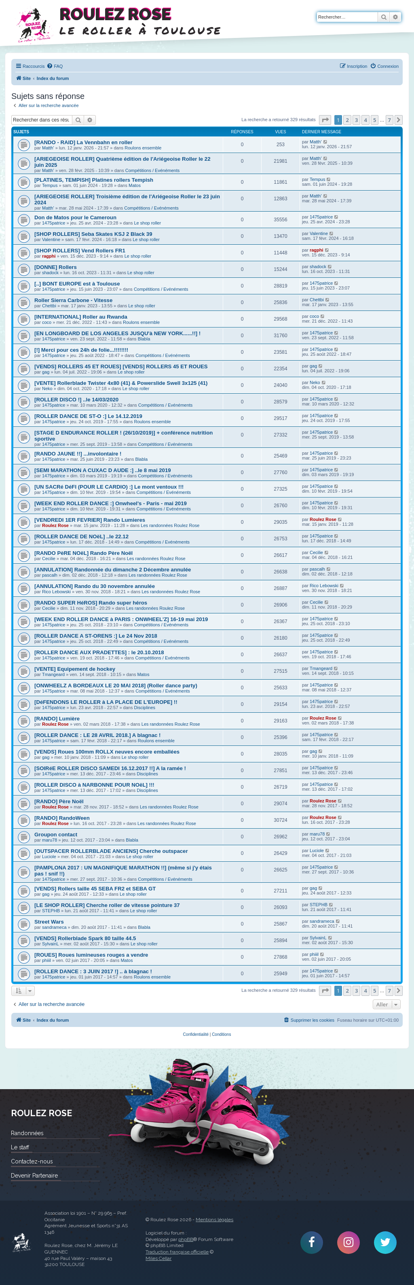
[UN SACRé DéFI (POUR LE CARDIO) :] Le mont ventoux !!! (109, 487)
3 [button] (356, 120)
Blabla (144, 338)
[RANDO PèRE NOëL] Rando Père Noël (83, 553)
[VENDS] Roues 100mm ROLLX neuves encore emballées (107, 752)
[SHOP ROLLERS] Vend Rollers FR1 (79, 251)
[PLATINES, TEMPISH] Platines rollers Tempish (93, 180)
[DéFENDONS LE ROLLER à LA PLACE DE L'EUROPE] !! (105, 702)
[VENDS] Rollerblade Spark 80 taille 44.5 (85, 938)
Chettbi (49, 305)
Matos (135, 185)
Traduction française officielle (177, 1252)
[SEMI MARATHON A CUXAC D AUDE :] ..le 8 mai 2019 (102, 470)
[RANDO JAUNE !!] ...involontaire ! (77, 454)
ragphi (49, 256)
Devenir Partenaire (34, 1175)
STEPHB (51, 910)
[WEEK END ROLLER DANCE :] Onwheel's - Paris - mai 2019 (110, 503)
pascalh (49, 575)
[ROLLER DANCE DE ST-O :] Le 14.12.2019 (88, 416)
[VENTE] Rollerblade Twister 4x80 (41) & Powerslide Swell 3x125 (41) (121, 383)
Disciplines (145, 707)
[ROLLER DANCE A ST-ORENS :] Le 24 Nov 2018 (95, 636)
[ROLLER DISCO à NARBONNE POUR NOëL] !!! (94, 785)
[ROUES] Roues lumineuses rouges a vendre (91, 955)
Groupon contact (55, 834)
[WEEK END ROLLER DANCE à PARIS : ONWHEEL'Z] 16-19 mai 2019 (121, 619)
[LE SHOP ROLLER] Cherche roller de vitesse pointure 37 (107, 905)
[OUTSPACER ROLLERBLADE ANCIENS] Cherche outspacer (111, 851)
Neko (47, 388)
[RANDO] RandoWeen (62, 818)
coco (46, 322)
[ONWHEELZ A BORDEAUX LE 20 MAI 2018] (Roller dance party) (115, 685)
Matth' (48, 147)
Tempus (50, 185)
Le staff (20, 1147)
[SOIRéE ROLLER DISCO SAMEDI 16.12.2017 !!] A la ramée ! (110, 768)
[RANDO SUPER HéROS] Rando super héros (90, 603)
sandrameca (54, 927)
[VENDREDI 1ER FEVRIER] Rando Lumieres (89, 520)
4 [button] (365, 120)
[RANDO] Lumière (57, 719)
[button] (325, 120)
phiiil (46, 960)
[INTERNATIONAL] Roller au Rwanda (80, 317)
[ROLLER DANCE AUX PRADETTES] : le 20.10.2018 (99, 652)
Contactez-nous (32, 1161)
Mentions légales (214, 1219)
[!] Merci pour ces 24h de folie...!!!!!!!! (81, 350)
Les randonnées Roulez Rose (170, 525)
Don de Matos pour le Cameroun (75, 217)
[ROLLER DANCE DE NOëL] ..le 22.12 (81, 536)
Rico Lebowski (56, 591)
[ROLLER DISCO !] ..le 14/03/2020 (76, 400)
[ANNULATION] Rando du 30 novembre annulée (94, 586)
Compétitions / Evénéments (152, 170)
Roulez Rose (55, 525)
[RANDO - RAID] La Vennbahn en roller (83, 142)
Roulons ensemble (143, 147)
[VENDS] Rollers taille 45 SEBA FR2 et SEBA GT (95, 889)
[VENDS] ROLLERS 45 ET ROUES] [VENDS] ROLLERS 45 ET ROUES (121, 366)
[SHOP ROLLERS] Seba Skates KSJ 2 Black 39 (93, 234)
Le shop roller (147, 222)
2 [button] (347, 120)
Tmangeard (53, 674)
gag (45, 372)
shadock (50, 272)
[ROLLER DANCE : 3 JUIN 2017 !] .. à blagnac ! (93, 971)
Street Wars (49, 922)
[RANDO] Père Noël (59, 801)
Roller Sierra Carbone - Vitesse (73, 300)
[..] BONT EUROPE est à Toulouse (77, 284)
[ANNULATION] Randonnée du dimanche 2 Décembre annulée (112, 570)
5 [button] (374, 120)
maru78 (49, 840)
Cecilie (48, 558)
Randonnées (27, 1133)
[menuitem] (54, 66)
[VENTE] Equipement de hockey (74, 669)
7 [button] (389, 120)
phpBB (185, 1239)
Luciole (49, 856)
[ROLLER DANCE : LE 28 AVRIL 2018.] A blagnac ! (97, 735)
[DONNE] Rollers (55, 267)
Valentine (51, 239)
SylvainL (50, 943)
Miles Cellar (158, 1258)
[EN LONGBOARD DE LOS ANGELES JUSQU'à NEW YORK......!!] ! (117, 333)
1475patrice (53, 222)
